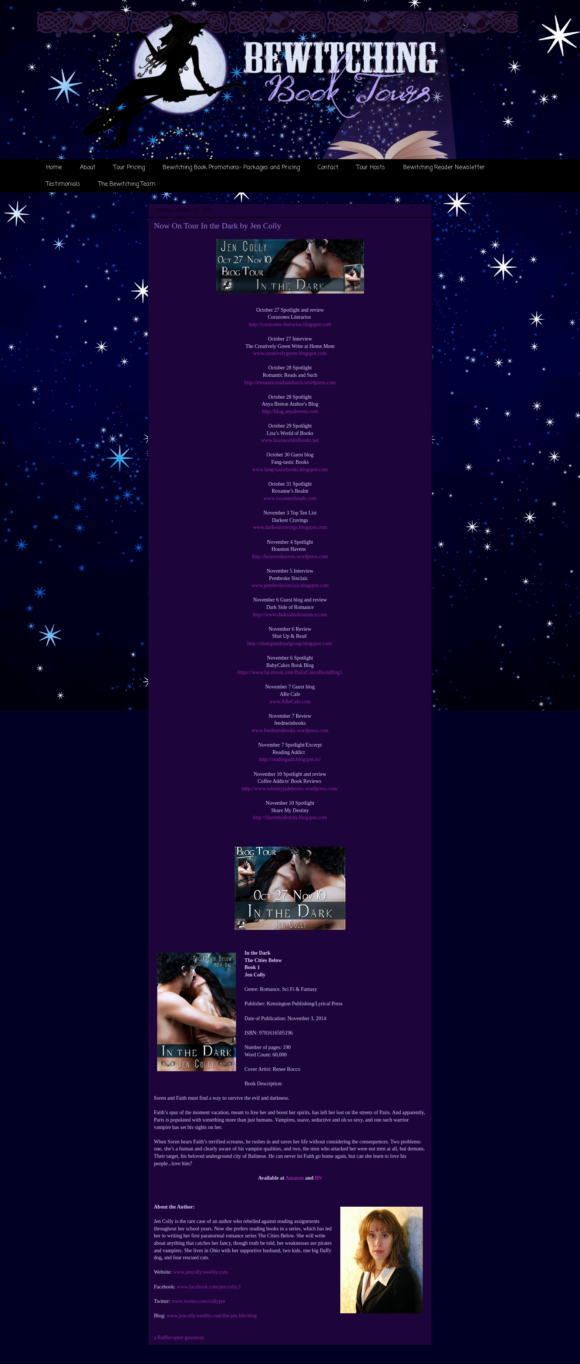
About (87, 167)
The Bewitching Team (126, 184)
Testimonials (63, 184)
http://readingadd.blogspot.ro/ (290, 759)
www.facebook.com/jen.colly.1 (209, 1287)
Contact (328, 167)
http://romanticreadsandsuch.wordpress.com (289, 382)
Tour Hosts (371, 167)
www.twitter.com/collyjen (198, 1301)
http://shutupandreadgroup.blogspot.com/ (290, 643)
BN (318, 1178)
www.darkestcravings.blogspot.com (290, 527)
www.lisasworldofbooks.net (290, 440)
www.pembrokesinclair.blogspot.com (290, 585)
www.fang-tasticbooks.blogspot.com (290, 469)
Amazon (294, 1178)
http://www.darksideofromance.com (290, 614)
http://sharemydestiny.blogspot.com (290, 817)
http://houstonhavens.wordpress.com (290, 556)
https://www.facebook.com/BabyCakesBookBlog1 (290, 672)
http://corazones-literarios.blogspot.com (290, 324)
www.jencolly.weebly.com (200, 1272)
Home (54, 167)
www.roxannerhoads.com (290, 498)
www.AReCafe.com (290, 701)
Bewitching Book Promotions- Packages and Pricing (231, 167)
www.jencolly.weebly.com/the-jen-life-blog (212, 1315)
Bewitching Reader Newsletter (444, 167)
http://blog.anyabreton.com (290, 411)
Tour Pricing (129, 167)
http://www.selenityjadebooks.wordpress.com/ (290, 788)
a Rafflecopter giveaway (179, 1337)
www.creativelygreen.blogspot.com (290, 353)
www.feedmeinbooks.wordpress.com (290, 730)
